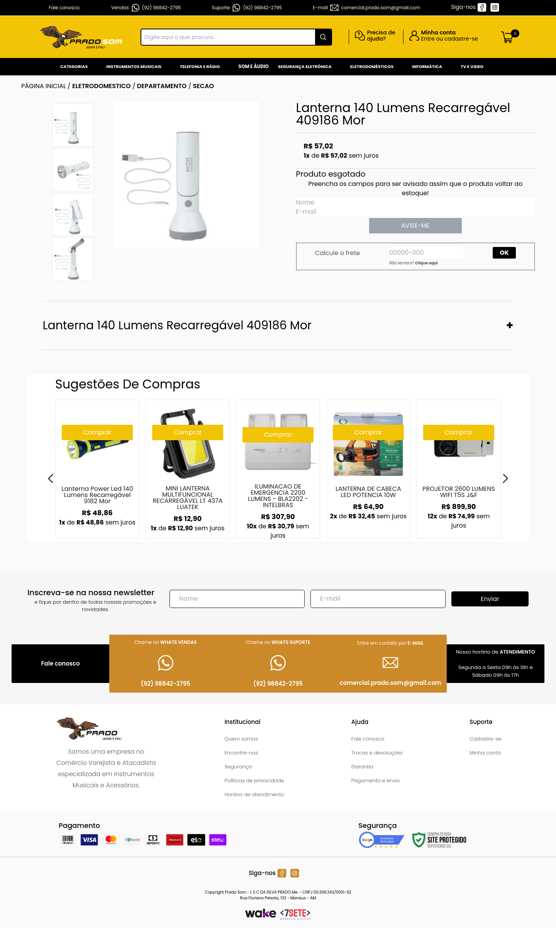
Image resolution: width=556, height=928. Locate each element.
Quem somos (241, 738)
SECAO (203, 86)
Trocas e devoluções (377, 752)
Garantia (362, 766)
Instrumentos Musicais (133, 66)
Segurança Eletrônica (305, 66)
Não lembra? (413, 263)
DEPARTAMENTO (162, 86)
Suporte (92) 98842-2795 (247, 7)
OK (504, 252)
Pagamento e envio (375, 780)
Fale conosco (368, 738)
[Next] (505, 478)
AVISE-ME (415, 225)
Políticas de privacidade (254, 780)
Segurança (238, 766)
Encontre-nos (241, 752)
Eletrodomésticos (371, 66)
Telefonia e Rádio (200, 66)
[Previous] (50, 478)
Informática (427, 66)
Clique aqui (426, 263)
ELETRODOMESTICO (101, 86)
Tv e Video (472, 66)
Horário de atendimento (254, 794)
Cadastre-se (485, 738)
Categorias (74, 66)
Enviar (490, 598)
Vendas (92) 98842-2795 (146, 7)
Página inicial (43, 86)
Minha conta (485, 752)
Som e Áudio (254, 66)
